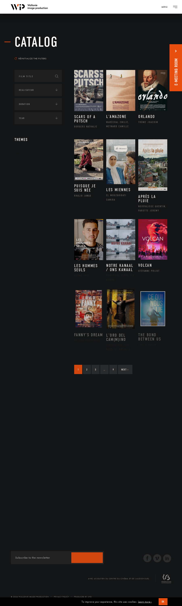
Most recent (156, 53)
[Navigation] (166, 7)
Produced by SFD (83, 597)
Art (21, 153)
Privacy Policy (61, 597)
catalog (36, 42)
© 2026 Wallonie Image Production (30, 597)
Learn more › (145, 601)
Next (124, 369)
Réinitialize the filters (31, 58)
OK (163, 601)
